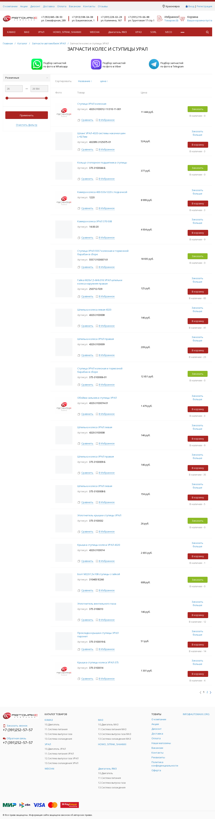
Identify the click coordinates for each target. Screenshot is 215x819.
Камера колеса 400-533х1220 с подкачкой (102, 192)
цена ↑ (104, 81)
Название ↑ (85, 81)
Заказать (197, 109)
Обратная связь (14, 738)
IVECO (168, 32)
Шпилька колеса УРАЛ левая (94, 427)
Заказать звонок (15, 725)
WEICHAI (94, 32)
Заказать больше (197, 133)
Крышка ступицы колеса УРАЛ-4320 (98, 545)
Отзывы (103, 6)
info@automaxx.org (196, 714)
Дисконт (35, 6)
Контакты (89, 6)
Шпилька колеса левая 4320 (94, 309)
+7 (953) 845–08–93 (51, 17)
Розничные (26, 77)
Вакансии (75, 6)
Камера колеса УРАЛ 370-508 (94, 221)
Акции (24, 6)
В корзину (198, 144)
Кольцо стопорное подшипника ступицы (102, 162)
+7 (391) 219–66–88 (138, 17)
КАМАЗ (11, 32)
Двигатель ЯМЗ (117, 32)
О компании (10, 6)
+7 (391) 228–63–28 (111, 17)
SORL (153, 32)
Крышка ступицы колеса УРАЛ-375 (98, 662)
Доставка (49, 6)
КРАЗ (139, 32)
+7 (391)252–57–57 (18, 729)
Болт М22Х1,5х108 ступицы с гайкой (99, 574)
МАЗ (26, 32)
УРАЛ (41, 32)
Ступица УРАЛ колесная (92, 103)
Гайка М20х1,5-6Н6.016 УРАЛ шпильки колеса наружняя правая (99, 281)
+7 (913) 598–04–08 (82, 17)
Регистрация (204, 6)
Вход (191, 6)
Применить (27, 115)
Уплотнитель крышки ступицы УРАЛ (99, 515)
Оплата (61, 6)
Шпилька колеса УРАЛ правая (95, 339)
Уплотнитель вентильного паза (97, 603)
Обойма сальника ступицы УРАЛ (97, 397)
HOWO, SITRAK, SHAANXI (67, 32)
